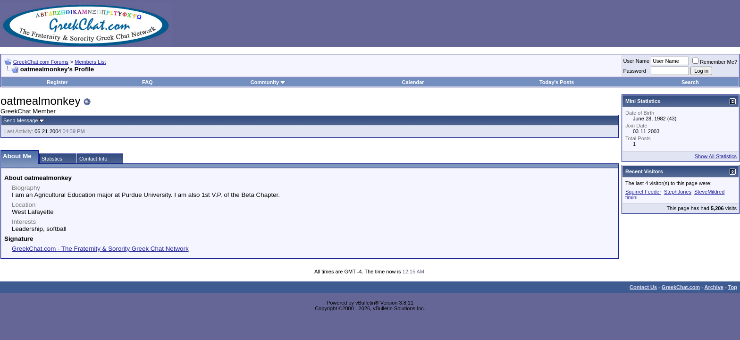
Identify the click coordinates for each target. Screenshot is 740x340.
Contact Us (643, 287)
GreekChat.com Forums (40, 62)
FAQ (147, 82)
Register (57, 82)
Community (268, 82)
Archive (714, 287)
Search (690, 82)
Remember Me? (714, 62)
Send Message (20, 120)
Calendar (413, 82)
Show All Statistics (716, 156)
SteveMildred (709, 192)
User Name (636, 61)
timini (631, 197)
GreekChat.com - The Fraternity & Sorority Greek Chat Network (100, 248)
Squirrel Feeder (643, 192)
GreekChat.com (681, 287)
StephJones (677, 192)
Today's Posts (556, 82)
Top (732, 287)
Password (634, 71)
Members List (90, 62)
